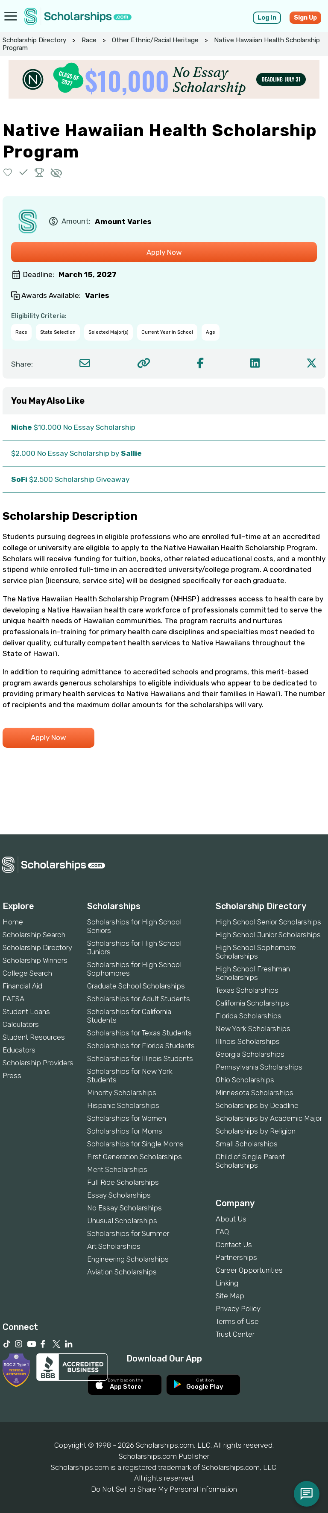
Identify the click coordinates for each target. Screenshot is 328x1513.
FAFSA (13, 998)
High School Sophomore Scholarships (256, 951)
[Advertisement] (164, 805)
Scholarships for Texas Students (139, 1033)
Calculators (21, 1024)
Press (12, 1075)
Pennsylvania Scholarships (259, 1067)
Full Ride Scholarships (123, 1182)
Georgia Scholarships (250, 1054)
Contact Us (234, 1244)
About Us (231, 1219)
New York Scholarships (253, 1028)
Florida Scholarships (248, 1016)
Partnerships (236, 1257)
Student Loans (26, 1011)
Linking (227, 1283)
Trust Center (235, 1334)
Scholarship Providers (38, 1062)
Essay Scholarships (119, 1195)
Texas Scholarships (247, 990)
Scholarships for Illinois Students (140, 1058)
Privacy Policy (238, 1308)
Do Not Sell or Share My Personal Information (164, 1489)
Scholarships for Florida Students (141, 1045)
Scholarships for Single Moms (135, 1144)
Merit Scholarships (117, 1169)
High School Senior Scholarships (268, 922)
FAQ (222, 1231)
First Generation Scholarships (134, 1156)
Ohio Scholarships (245, 1080)
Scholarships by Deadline (257, 1105)
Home (13, 922)
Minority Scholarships (121, 1092)
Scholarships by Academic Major (269, 1118)
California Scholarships (252, 1003)
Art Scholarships (114, 1246)
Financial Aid (22, 986)
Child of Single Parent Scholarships (250, 1160)
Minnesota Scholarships (254, 1092)
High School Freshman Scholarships (253, 973)
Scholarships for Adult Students (138, 998)
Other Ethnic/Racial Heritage (155, 40)
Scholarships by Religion (256, 1131)
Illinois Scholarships (248, 1041)
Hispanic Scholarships (123, 1105)
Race (89, 40)
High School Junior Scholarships (268, 934)
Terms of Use (237, 1321)
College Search (27, 973)
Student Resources (34, 1037)
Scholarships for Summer (128, 1233)
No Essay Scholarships (124, 1208)
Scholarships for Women (126, 1118)
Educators (19, 1050)
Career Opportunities (249, 1270)
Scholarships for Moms (124, 1131)
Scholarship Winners (35, 960)
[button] (8, 172)
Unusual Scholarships (122, 1220)
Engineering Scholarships (128, 1259)
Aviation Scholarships (122, 1272)
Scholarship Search (34, 934)
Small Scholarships (247, 1144)
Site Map (230, 1295)
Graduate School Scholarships (136, 986)
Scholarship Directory (34, 40)
